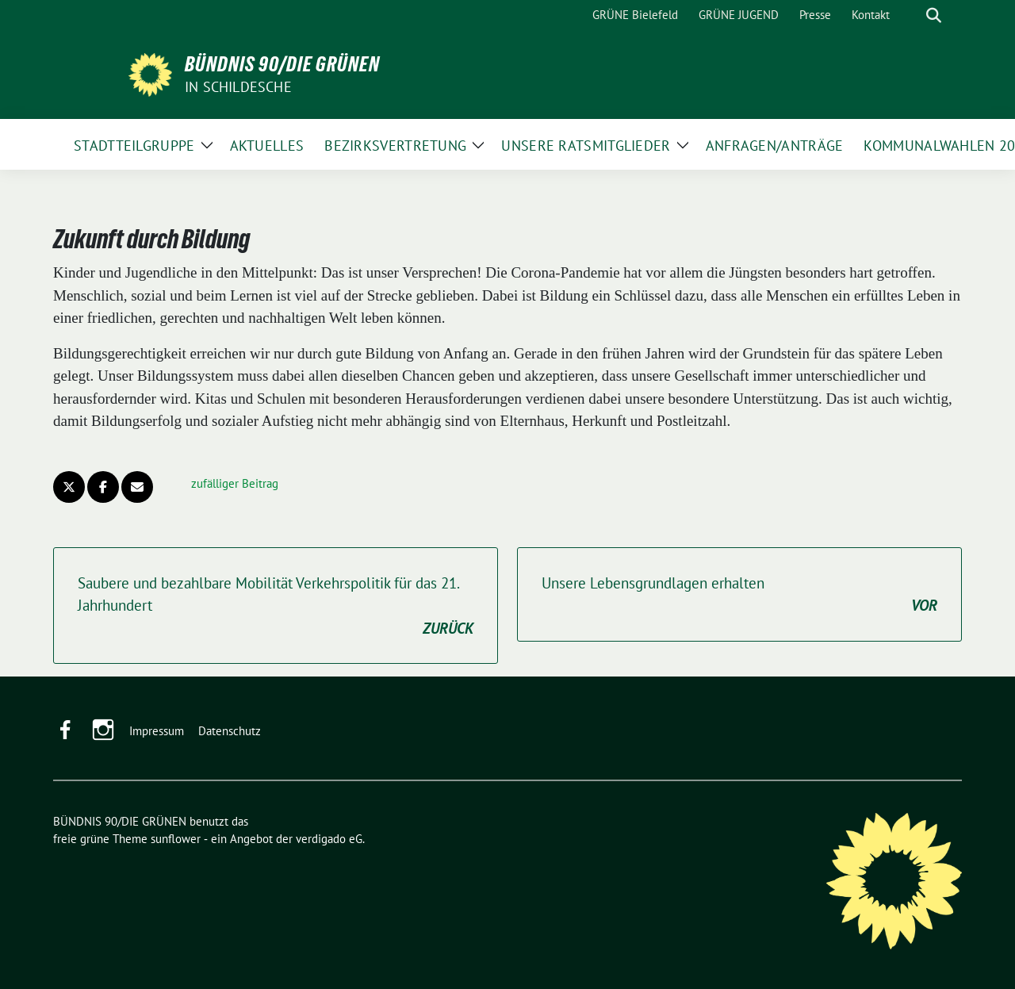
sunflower (176, 838)
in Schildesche (238, 87)
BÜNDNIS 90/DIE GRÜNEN (282, 64)
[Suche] (911, 15)
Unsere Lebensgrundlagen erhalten (739, 595)
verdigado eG (329, 838)
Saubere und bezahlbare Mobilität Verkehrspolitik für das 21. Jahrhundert (275, 606)
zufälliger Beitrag (234, 483)
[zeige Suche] (933, 15)
